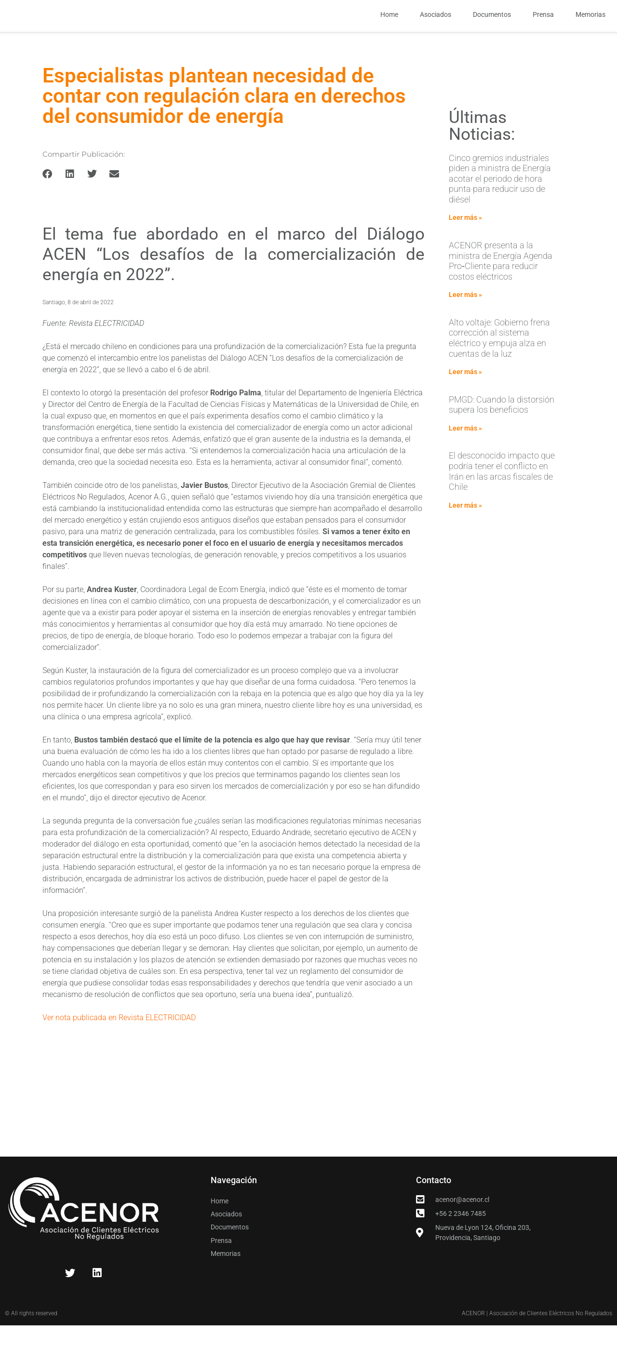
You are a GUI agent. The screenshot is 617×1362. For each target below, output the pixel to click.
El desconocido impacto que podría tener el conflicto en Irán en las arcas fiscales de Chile (502, 509)
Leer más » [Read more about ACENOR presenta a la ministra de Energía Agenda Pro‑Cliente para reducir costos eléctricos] (465, 333)
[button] (47, 211)
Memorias (590, 34)
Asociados (435, 34)
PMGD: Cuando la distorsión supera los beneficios (501, 442)
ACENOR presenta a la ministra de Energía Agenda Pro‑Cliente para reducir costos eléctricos (500, 299)
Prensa (543, 34)
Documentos (492, 34)
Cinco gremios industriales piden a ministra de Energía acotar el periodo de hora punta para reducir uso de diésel (500, 216)
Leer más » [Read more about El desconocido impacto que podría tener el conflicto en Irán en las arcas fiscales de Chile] (465, 543)
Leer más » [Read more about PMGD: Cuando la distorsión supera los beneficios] (465, 466)
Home (389, 34)
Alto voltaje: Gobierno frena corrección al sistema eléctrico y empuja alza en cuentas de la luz (499, 376)
